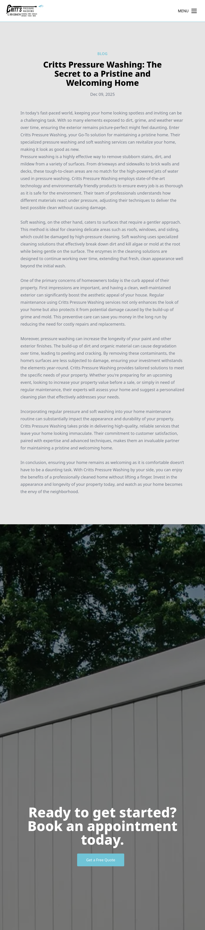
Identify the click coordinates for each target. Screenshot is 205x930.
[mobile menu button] (194, 10)
